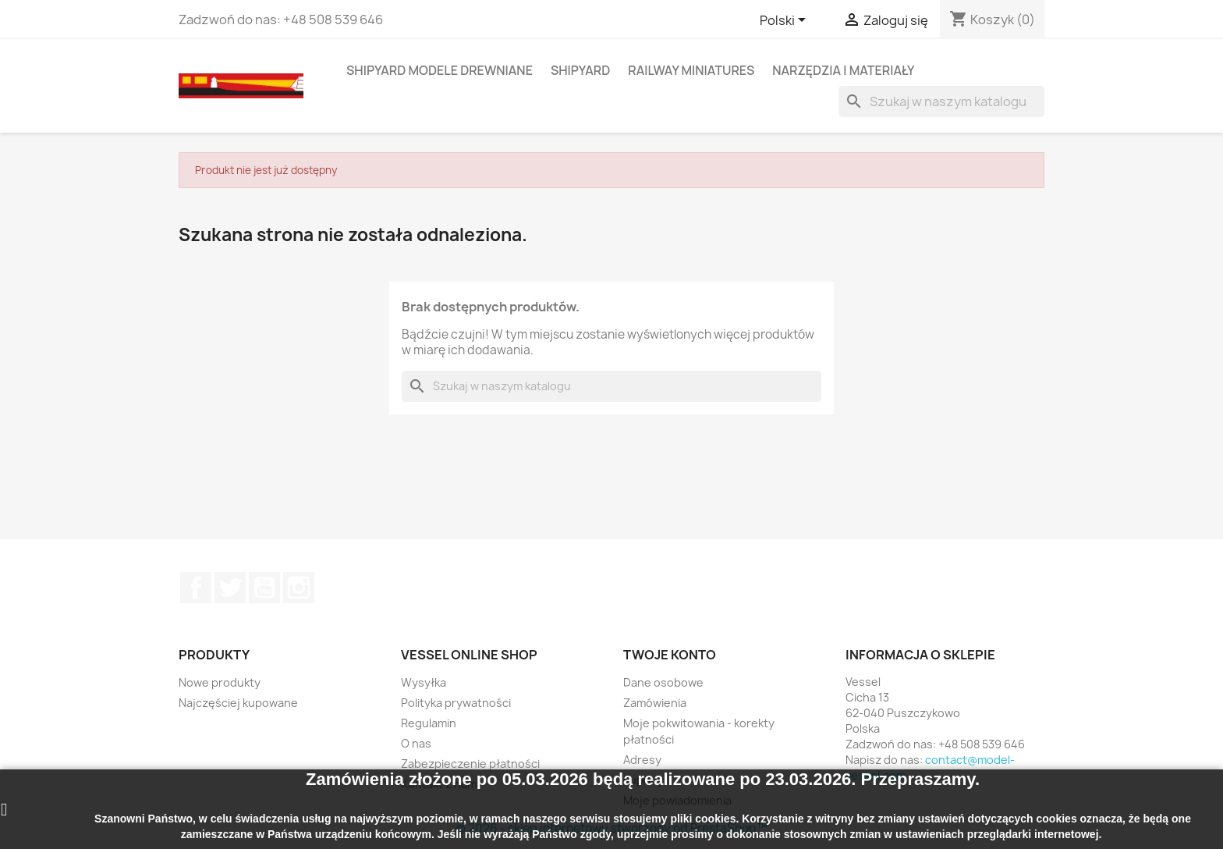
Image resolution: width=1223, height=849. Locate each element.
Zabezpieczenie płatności (470, 763)
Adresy (642, 759)
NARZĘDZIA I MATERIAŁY (843, 70)
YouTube (264, 587)
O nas (416, 743)
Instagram (298, 587)
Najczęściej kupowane (238, 702)
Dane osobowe (663, 682)
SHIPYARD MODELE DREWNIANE (439, 70)
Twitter (230, 587)
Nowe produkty (220, 682)
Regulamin (428, 723)
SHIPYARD (580, 70)
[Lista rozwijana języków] (785, 21)
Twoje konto (669, 654)
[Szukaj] (941, 101)
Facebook (195, 587)
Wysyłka (423, 682)
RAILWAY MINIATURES (691, 70)
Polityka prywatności (456, 702)
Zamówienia (654, 702)
